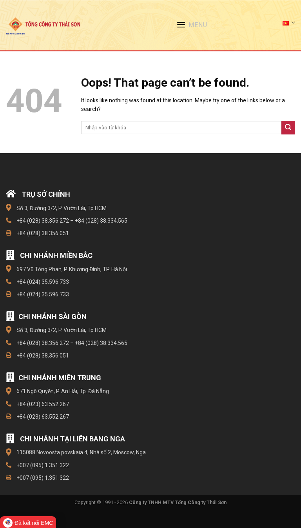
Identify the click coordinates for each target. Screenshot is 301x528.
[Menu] (195, 26)
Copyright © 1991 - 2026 (150, 502)
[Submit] (288, 127)
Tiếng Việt (289, 22)
